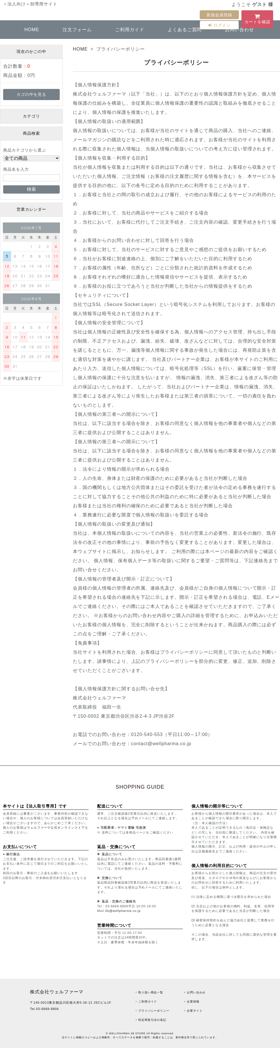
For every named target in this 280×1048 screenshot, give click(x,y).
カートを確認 (257, 20)
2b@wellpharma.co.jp (123, 910)
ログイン (219, 25)
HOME (31, 29)
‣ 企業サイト (193, 1010)
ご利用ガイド (129, 29)
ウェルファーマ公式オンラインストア (56, 827)
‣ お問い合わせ (194, 992)
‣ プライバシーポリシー (152, 1010)
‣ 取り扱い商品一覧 (149, 992)
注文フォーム (77, 29)
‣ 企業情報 (191, 1001)
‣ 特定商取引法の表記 (151, 1019)
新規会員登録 (219, 15)
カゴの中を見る (32, 94)
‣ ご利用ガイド (146, 1001)
